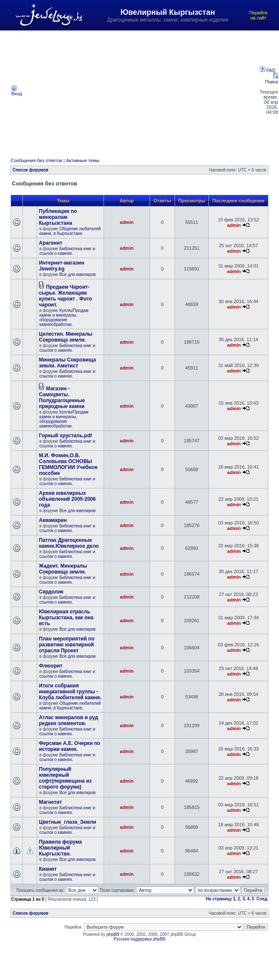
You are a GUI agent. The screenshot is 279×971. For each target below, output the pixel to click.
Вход (16, 91)
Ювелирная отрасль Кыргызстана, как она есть (66, 617)
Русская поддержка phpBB (139, 939)
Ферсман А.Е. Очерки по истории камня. (69, 746)
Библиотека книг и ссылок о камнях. (67, 251)
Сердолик (51, 592)
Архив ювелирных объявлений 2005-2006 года (67, 499)
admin (127, 222)
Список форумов (31, 170)
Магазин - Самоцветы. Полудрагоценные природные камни (62, 397)
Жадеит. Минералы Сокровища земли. (63, 569)
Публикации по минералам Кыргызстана (58, 217)
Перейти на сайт (258, 15)
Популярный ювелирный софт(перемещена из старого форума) (65, 778)
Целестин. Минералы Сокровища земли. (66, 337)
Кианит (48, 869)
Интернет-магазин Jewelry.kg (61, 266)
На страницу (219, 899)
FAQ (268, 70)
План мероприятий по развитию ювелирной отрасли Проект (66, 645)
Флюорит (51, 666)
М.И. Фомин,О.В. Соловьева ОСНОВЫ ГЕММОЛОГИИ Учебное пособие (68, 464)
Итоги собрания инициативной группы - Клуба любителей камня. (70, 692)
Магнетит (50, 802)
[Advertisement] (141, 90)
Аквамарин (53, 520)
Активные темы (82, 160)
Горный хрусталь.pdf (65, 436)
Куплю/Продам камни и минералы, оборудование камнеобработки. (63, 317)
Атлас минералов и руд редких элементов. (68, 720)
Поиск (271, 79)
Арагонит (50, 243)
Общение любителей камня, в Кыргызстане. (70, 231)
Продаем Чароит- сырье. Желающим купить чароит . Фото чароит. (65, 296)
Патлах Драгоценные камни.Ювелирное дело (69, 543)
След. (262, 899)
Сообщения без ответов (36, 160)
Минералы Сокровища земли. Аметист (67, 363)
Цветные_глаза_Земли (67, 822)
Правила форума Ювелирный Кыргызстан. (60, 848)
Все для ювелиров (77, 274)
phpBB (113, 934)
